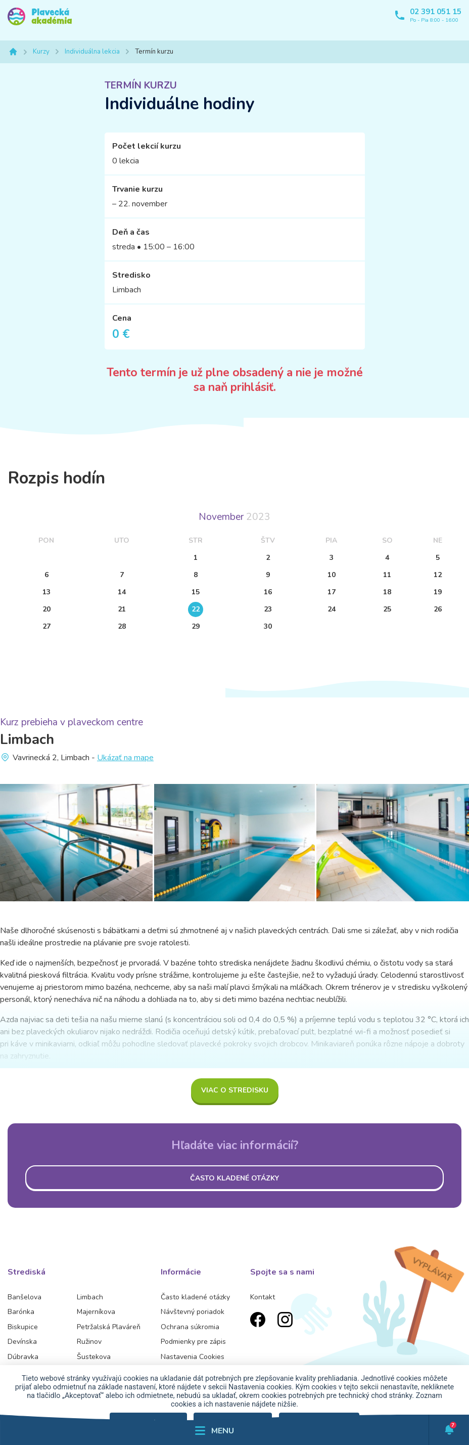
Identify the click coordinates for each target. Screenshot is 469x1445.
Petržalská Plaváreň (108, 1327)
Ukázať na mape (125, 757)
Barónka (21, 1312)
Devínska (22, 1341)
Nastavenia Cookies (192, 1357)
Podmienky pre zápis (193, 1341)
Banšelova (24, 1297)
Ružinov (89, 1341)
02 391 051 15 (435, 12)
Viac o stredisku (234, 1090)
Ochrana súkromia (190, 1327)
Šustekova (94, 1357)
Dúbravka (23, 1357)
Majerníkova (96, 1312)
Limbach (90, 1297)
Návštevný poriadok (192, 1312)
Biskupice (23, 1327)
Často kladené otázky (234, 1178)
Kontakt (262, 1297)
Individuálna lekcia (92, 51)
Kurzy (41, 51)
